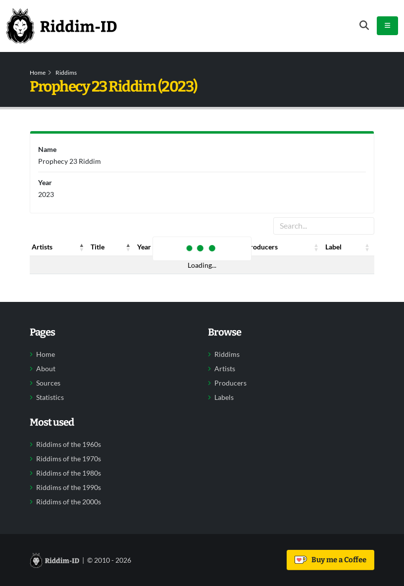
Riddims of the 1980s (68, 473)
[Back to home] (61, 26)
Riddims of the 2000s (68, 502)
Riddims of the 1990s (68, 487)
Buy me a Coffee (330, 559)
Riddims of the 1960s (68, 444)
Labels (224, 397)
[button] (82, 247)
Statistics (50, 397)
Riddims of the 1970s (68, 459)
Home (38, 72)
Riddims (66, 72)
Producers (230, 383)
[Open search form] (364, 25)
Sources (48, 383)
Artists (224, 369)
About (45, 369)
